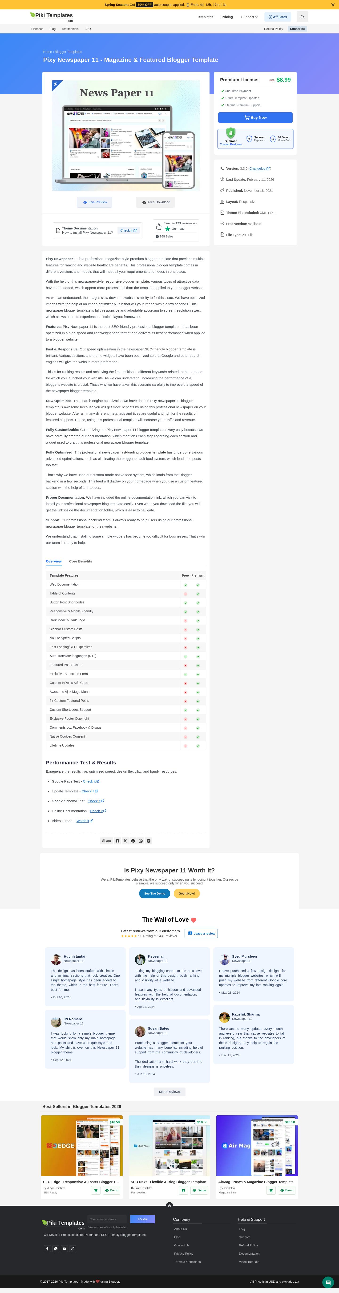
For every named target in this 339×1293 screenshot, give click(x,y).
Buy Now (255, 117)
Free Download (155, 202)
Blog (52, 29)
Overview (54, 561)
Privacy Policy (183, 1253)
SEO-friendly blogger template (168, 349)
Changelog (260, 168)
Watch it (83, 821)
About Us (180, 1229)
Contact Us (181, 1245)
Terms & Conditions (187, 1262)
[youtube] (64, 1250)
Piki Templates (68, 1281)
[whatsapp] (72, 1250)
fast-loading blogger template (143, 452)
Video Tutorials (249, 1262)
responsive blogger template (127, 281)
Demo (111, 1190)
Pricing (227, 17)
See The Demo (154, 893)
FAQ (88, 29)
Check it (128, 230)
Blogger (114, 1281)
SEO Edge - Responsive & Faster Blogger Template (82, 1182)
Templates (205, 17)
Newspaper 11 (74, 961)
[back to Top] (169, 1206)
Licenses (37, 29)
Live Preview (94, 202)
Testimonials (70, 29)
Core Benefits (80, 561)
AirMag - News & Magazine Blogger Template (256, 1182)
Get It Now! (187, 893)
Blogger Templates (68, 52)
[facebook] (47, 1250)
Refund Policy (273, 29)
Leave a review (201, 933)
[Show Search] (302, 16)
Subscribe (297, 29)
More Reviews (169, 1092)
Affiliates (278, 17)
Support (249, 17)
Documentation (249, 1253)
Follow (142, 1219)
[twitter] (55, 1250)
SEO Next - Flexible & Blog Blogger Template (168, 1182)
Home (47, 52)
